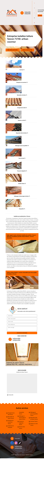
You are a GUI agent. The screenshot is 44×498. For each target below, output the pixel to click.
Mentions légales (29, 454)
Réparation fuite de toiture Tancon (34, 418)
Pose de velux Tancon (22, 427)
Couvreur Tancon (33, 421)
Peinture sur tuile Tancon (34, 424)
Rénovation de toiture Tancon (11, 417)
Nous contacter (27, 50)
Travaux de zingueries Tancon (21, 423)
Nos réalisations (13, 50)
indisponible (28, 12)
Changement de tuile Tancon (11, 413)
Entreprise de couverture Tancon (10, 422)
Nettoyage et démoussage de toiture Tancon (22, 417)
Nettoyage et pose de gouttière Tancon (34, 414)
